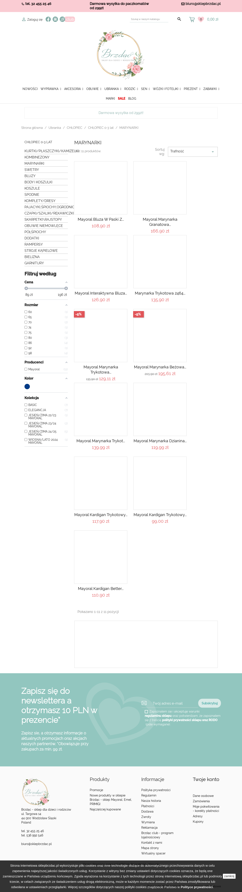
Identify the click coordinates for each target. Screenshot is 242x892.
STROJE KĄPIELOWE (41, 251)
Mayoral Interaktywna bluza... (101, 293)
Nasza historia (151, 800)
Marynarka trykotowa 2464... (160, 293)
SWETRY (31, 170)
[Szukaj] (149, 19)
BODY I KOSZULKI (38, 182)
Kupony (198, 821)
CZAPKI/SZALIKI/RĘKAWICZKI (46, 213)
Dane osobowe (203, 796)
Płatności (147, 806)
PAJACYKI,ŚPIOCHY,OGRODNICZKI (46, 207)
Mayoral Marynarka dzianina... (160, 441)
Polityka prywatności (155, 790)
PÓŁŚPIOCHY (35, 232)
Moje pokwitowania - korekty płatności (206, 809)
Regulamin (148, 795)
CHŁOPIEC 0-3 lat (38, 142)
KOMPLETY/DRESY (39, 201)
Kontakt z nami (151, 842)
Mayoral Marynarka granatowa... (160, 222)
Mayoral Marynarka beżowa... (160, 367)
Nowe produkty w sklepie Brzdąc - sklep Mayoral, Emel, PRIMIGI (111, 800)
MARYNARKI (34, 163)
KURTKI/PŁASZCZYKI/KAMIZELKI (46, 151)
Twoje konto (206, 779)
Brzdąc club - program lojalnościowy (157, 835)
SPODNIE (31, 195)
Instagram (55, 19)
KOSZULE (32, 188)
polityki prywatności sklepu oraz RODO (190, 720)
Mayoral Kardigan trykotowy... (100, 514)
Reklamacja (149, 827)
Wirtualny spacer (153, 853)
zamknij (229, 876)
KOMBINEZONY (36, 157)
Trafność (192, 151)
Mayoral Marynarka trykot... (100, 441)
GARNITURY (34, 263)
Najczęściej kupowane (105, 809)
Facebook (48, 19)
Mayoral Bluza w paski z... (101, 219)
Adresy (198, 816)
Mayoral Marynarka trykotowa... (101, 369)
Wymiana (148, 822)
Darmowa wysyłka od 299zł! (121, 113)
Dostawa (147, 811)
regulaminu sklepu (158, 715)
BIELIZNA (32, 257)
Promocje (96, 790)
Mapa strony (150, 848)
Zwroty (146, 817)
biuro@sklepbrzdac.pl (203, 4)
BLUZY (29, 176)
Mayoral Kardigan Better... (100, 588)
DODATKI (31, 238)
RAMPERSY (33, 244)
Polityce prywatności (197, 887)
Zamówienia (201, 801)
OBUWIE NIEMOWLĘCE (43, 226)
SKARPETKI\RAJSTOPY (43, 219)
